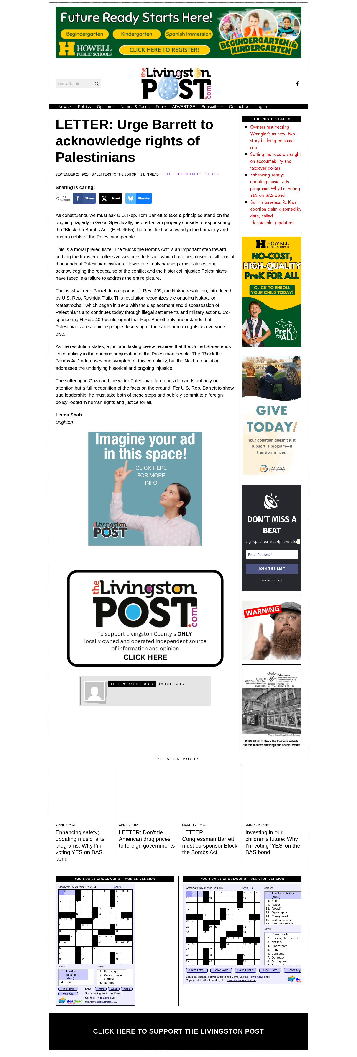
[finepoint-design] (271, 630)
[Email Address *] (272, 555)
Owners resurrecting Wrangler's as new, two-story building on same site (273, 137)
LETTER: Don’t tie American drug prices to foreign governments (147, 839)
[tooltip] (297, 84)
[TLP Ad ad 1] (145, 487)
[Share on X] (110, 198)
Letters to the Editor (116, 174)
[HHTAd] (271, 708)
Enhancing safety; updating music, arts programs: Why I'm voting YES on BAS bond (275, 185)
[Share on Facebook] (84, 198)
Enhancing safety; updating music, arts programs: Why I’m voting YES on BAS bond (80, 845)
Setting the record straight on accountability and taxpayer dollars (275, 161)
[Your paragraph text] (145, 617)
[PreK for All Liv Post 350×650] (271, 291)
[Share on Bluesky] (138, 198)
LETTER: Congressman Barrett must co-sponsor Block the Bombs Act (209, 842)
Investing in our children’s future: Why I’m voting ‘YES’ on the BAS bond (272, 842)
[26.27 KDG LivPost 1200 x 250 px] (178, 32)
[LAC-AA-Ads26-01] (271, 414)
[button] (96, 83)
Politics (211, 174)
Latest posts (171, 684)
